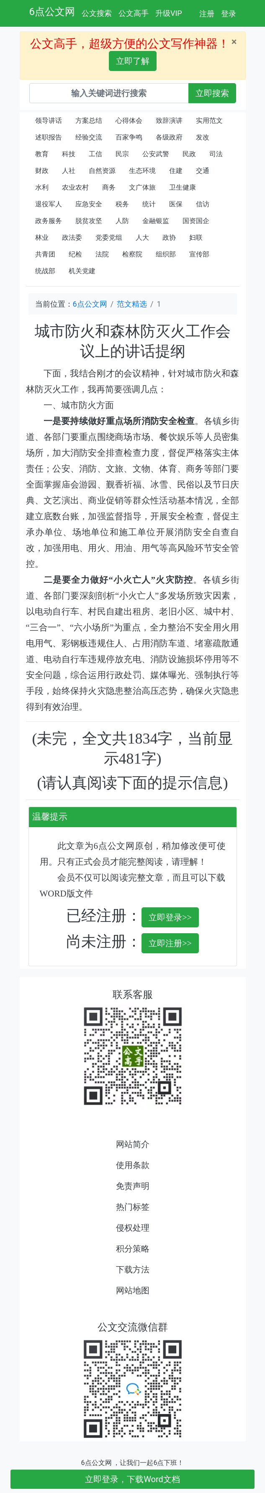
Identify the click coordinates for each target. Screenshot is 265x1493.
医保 (176, 204)
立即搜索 (212, 93)
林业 (42, 237)
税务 (122, 204)
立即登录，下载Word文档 (132, 1479)
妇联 (196, 237)
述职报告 (48, 137)
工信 (95, 154)
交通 (202, 171)
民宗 (122, 154)
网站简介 (132, 1144)
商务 (109, 187)
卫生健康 (182, 187)
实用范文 (209, 120)
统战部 (45, 271)
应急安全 (88, 204)
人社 (68, 171)
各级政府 (169, 137)
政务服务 (48, 221)
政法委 (72, 237)
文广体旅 (142, 187)
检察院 (132, 254)
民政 (189, 154)
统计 (149, 204)
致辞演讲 (169, 120)
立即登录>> (170, 917)
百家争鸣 (129, 137)
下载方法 (132, 1269)
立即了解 (132, 61)
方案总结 (88, 120)
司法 (216, 154)
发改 (202, 137)
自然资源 (102, 171)
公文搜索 (97, 13)
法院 (102, 254)
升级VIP (168, 13)
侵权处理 (132, 1228)
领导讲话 (48, 120)
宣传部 (199, 254)
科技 (68, 154)
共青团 (45, 254)
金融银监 (155, 221)
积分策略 (132, 1249)
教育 (42, 154)
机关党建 (82, 271)
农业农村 (75, 187)
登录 (228, 13)
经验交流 (88, 137)
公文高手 (133, 13)
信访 (202, 204)
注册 (206, 13)
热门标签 (132, 1207)
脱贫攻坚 (88, 221)
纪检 (75, 254)
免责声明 (132, 1186)
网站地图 (132, 1290)
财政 (42, 171)
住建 (176, 171)
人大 (142, 237)
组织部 (166, 254)
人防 (122, 221)
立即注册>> (170, 943)
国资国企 (196, 221)
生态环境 (142, 171)
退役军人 (48, 204)
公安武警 (155, 154)
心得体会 (129, 120)
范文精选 (132, 304)
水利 (42, 187)
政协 (169, 237)
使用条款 (132, 1165)
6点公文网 (52, 12)
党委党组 (108, 237)
